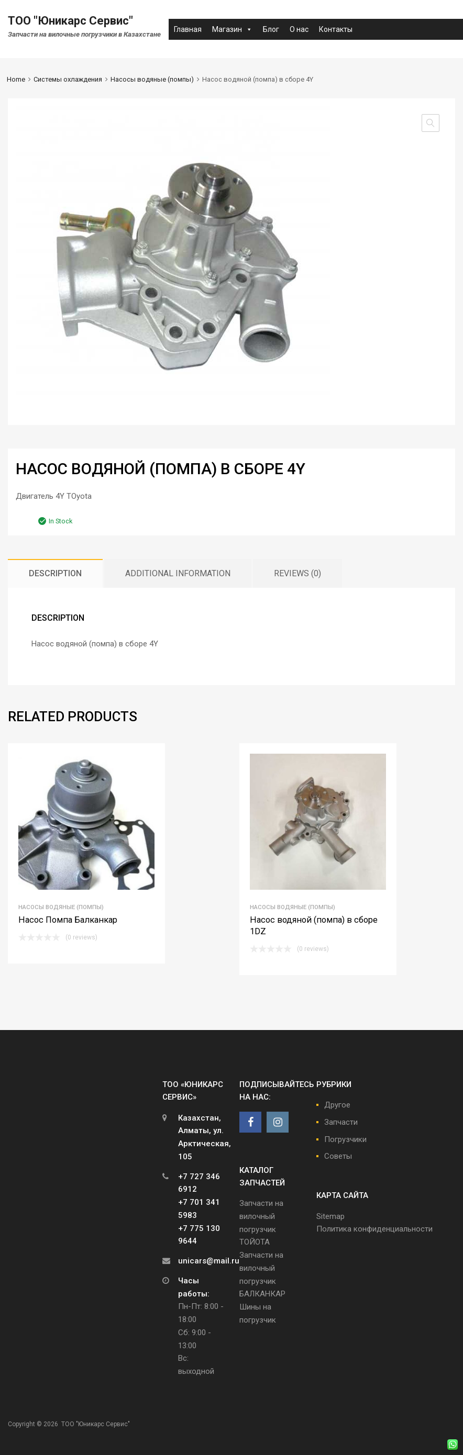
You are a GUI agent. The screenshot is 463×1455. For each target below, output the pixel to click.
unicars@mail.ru (208, 1261)
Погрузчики (345, 1139)
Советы (338, 1156)
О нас (299, 29)
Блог (271, 29)
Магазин (232, 29)
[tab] (55, 573)
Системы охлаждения (68, 79)
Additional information (177, 573)
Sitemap (330, 1216)
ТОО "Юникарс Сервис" (70, 20)
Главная (188, 29)
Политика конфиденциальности (374, 1229)
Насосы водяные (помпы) (152, 79)
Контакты (335, 29)
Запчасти (341, 1122)
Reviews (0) (297, 573)
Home (16, 79)
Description (55, 573)
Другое (337, 1105)
